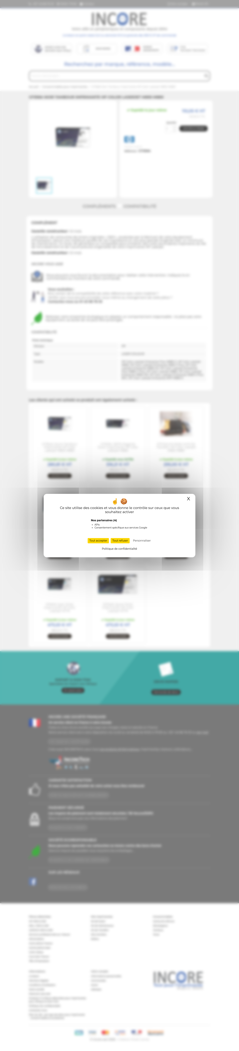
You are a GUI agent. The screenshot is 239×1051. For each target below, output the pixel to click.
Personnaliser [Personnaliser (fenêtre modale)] (142, 540)
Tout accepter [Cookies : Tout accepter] (98, 540)
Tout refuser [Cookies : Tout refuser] (120, 540)
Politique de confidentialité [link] (119, 548)
